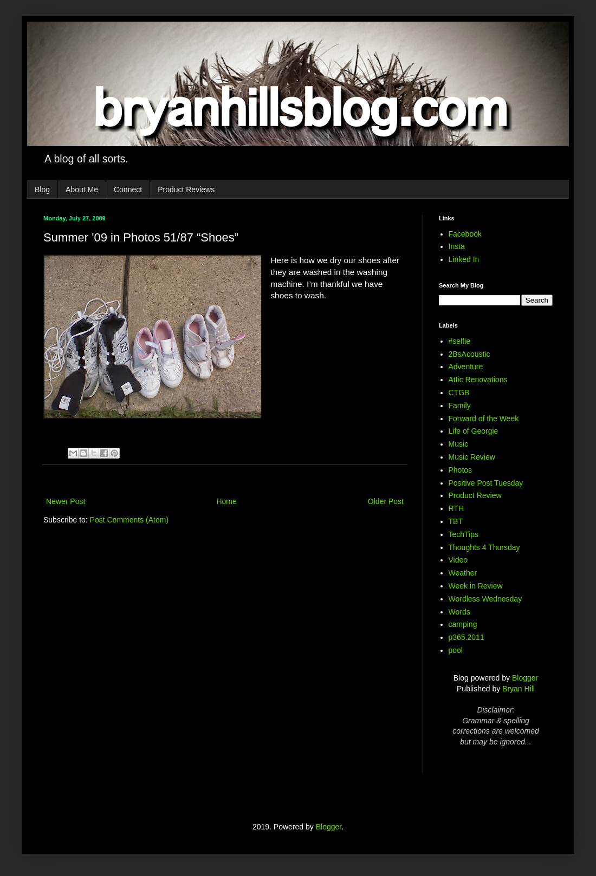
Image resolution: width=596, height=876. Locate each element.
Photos (460, 470)
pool (456, 650)
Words (459, 611)
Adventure (466, 366)
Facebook (465, 234)
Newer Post (65, 501)
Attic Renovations (478, 379)
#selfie (459, 341)
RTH (456, 508)
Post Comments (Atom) (129, 519)
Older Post (386, 501)
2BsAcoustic (469, 354)
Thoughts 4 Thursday (484, 547)
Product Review (475, 495)
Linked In (464, 259)
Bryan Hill (518, 688)
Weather (463, 572)
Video (458, 559)
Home (226, 501)
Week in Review (476, 585)
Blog (42, 189)
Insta (457, 246)
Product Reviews (186, 189)
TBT (456, 521)
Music (459, 444)
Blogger (525, 678)
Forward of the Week (484, 418)
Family (460, 405)
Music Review (472, 457)
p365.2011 (466, 637)
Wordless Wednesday (485, 598)
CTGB (459, 392)
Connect (128, 189)
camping (463, 624)
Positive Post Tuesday (486, 483)
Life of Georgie (473, 431)
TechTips (464, 534)
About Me (82, 189)
